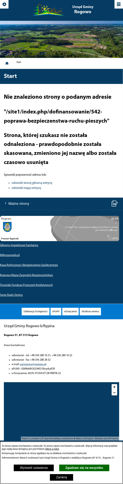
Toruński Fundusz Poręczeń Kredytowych (26, 285)
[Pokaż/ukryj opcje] (4, 4)
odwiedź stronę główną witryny (32, 183)
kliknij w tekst (52, 449)
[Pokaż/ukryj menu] (118, 4)
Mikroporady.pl (10, 255)
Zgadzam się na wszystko (84, 467)
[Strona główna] (7, 63)
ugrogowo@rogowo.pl (33, 364)
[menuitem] (36, 311)
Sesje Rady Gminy (11, 295)
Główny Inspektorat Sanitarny (19, 245)
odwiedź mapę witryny (26, 188)
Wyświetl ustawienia (34, 467)
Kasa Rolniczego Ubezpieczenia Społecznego (29, 265)
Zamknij (61, 477)
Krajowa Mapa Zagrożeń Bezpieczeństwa (26, 275)
